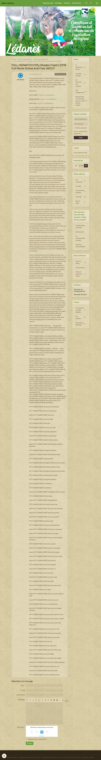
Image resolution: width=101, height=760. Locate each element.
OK (86, 166)
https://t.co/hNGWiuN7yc (46, 95)
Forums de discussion (25, 59)
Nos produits (81, 317)
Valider (81, 138)
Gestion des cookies (88, 757)
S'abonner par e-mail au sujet (37, 739)
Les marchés (81, 268)
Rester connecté (81, 128)
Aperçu (67, 700)
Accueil (14, 59)
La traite (81, 186)
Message (21, 700)
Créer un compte (78, 131)
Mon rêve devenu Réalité (80, 246)
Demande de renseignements (79, 290)
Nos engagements (80, 91)
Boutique (58, 3)
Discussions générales (41, 59)
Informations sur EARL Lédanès (81, 310)
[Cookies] (4, 756)
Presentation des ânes (81, 191)
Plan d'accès (76, 3)
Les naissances (81, 181)
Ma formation (80, 232)
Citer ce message (60, 74)
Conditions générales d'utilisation (29, 757)
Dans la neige (81, 202)
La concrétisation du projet (80, 238)
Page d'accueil (48, 3)
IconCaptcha (41, 735)
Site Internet (21, 695)
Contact (67, 3)
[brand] (7, 3)
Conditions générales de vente (51, 757)
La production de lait (79, 67)
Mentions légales (12, 757)
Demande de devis (80, 294)
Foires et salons (81, 262)
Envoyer (29, 743)
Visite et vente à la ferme (81, 274)
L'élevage (81, 197)
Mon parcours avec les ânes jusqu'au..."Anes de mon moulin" (80, 101)
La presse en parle (79, 75)
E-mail (23, 690)
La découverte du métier (80, 227)
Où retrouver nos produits (79, 83)
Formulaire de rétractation (71, 757)
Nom (22, 685)
